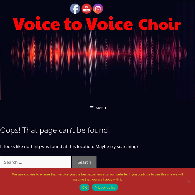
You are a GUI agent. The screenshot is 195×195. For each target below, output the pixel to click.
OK (84, 187)
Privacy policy (105, 187)
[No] (188, 181)
